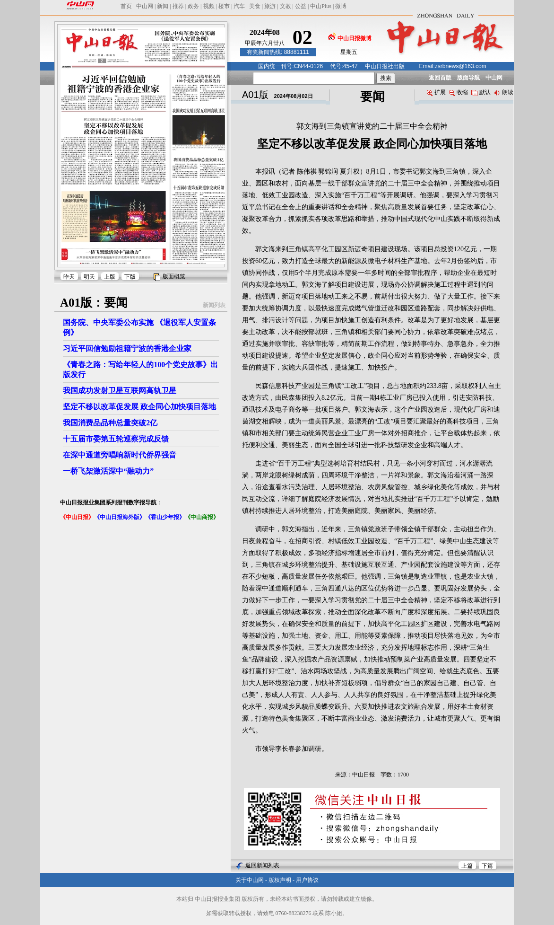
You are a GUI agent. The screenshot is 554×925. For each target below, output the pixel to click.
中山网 (144, 6)
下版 (130, 276)
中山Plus (320, 6)
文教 (285, 6)
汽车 (239, 6)
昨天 (69, 276)
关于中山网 (249, 880)
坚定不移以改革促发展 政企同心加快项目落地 (139, 407)
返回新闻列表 (262, 865)
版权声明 (279, 880)
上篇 (467, 866)
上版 (109, 276)
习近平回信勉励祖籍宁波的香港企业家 (127, 348)
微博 (340, 6)
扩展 (436, 92)
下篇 (487, 866)
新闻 (162, 6)
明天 (89, 276)
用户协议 (307, 880)
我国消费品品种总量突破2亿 (110, 423)
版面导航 (468, 77)
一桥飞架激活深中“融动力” (108, 471)
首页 (126, 6)
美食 (254, 6)
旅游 (270, 6)
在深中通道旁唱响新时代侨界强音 (119, 455)
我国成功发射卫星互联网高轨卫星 (119, 391)
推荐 (178, 6)
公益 (300, 6)
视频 (209, 6)
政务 (193, 6)
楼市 (224, 6)
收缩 (458, 92)
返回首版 (440, 77)
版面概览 (174, 276)
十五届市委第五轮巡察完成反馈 (116, 439)
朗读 (503, 92)
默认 (481, 92)
